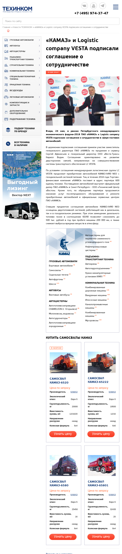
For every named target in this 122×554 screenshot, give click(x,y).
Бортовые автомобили (62, 265)
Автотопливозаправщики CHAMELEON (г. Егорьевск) (64, 304)
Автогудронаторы (59, 313)
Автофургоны (57, 277)
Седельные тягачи (60, 273)
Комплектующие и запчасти (16, 103)
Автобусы (11, 45)
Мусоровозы (93, 319)
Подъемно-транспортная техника (18, 58)
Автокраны (91, 268)
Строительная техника (18, 65)
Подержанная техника (19, 119)
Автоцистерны (14, 51)
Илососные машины (96, 300)
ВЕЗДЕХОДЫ (13, 90)
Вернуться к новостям (59, 537)
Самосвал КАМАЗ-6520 (58, 371)
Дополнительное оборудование (15, 112)
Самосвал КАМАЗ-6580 (58, 470)
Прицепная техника (16, 84)
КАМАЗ (74, 382)
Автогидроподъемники (98, 272)
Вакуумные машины (97, 296)
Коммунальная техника (19, 71)
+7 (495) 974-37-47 (91, 13)
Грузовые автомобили (18, 40)
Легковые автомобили (18, 97)
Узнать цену (63, 424)
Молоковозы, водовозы (62, 309)
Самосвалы (56, 269)
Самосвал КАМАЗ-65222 (97, 371)
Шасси (54, 282)
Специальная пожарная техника (19, 77)
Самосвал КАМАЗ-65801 (97, 470)
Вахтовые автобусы (60, 292)
